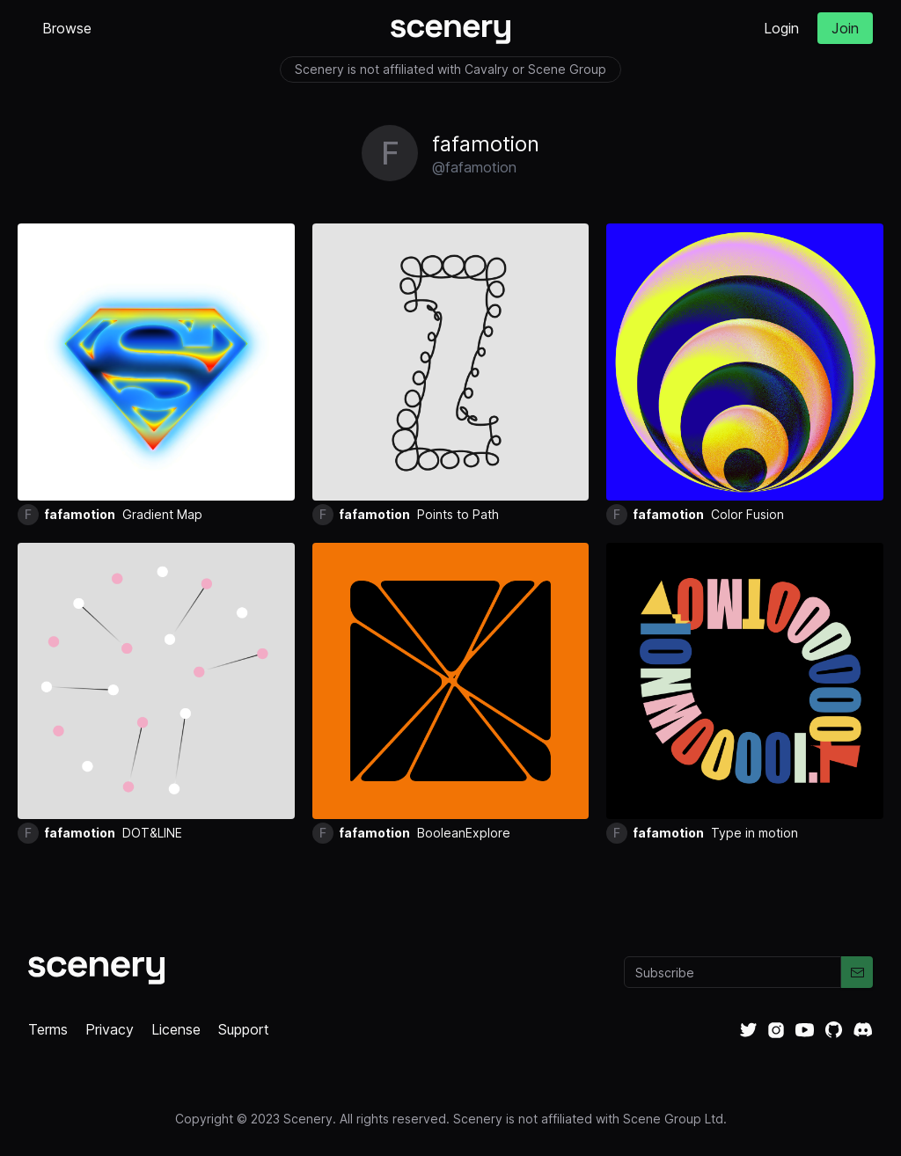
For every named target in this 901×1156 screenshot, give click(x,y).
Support (243, 1029)
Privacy (109, 1029)
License (176, 1029)
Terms (48, 1029)
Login (781, 28)
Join (845, 28)
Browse (67, 28)
